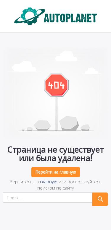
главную (48, 182)
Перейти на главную (55, 172)
